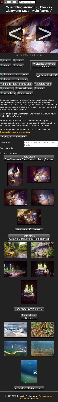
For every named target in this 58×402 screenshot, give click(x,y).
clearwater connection (15, 79)
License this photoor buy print (45, 65)
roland (40, 88)
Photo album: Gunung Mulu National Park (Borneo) (29, 238)
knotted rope (44, 83)
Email (35, 399)
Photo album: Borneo (29, 317)
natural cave (25, 88)
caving (19, 65)
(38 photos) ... (29, 230)
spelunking (26, 93)
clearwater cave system (15, 74)
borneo (19, 60)
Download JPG (47, 75)
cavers (6, 65)
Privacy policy (45, 397)
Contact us (25, 399)
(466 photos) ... (29, 389)
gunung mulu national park (17, 83)
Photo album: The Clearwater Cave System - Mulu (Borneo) (28, 159)
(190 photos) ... (29, 309)
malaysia (8, 88)
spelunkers (9, 93)
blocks (6, 60)
